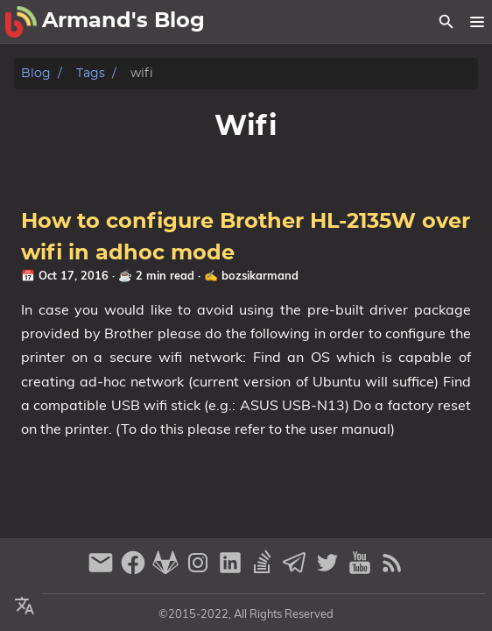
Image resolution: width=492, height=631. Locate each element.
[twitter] (329, 570)
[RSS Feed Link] (392, 570)
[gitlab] (167, 570)
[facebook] (135, 570)
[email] (103, 570)
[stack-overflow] (265, 570)
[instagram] (200, 570)
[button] (476, 22)
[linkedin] (232, 570)
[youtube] (362, 570)
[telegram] (297, 570)
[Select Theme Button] (24, 606)
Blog (36, 73)
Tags (90, 73)
